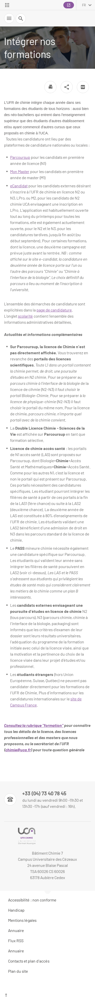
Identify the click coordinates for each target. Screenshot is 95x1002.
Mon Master (19, 171)
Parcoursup (20, 157)
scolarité (25, 316)
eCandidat (19, 185)
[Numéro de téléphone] (47, 799)
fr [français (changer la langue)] (84, 5)
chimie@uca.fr (18, 749)
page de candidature (54, 309)
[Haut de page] (47, 996)
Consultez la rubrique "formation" (33, 725)
